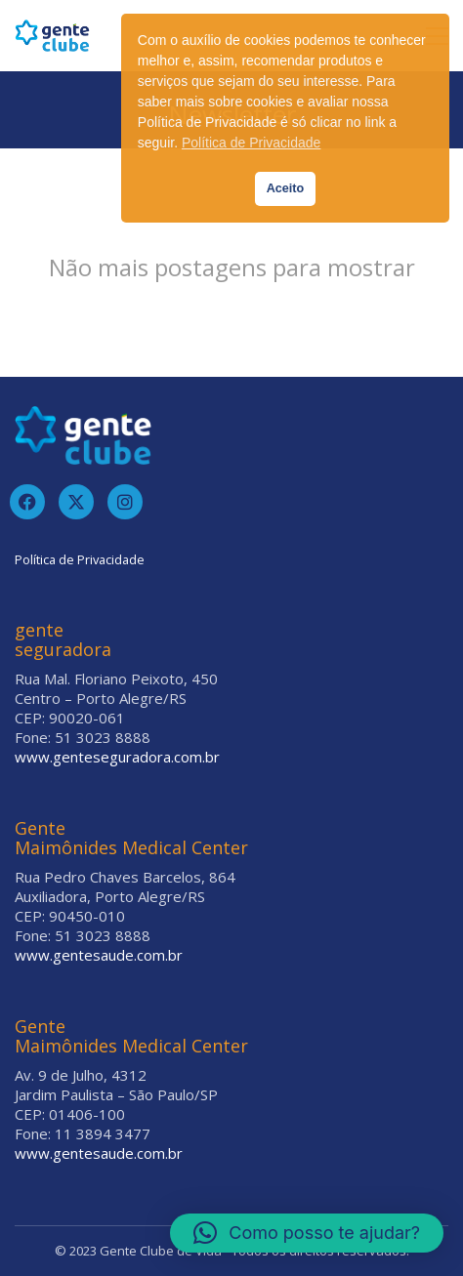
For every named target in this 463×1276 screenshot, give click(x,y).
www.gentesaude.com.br (99, 955)
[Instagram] (125, 501)
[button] (306, 1233)
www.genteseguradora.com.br (117, 756)
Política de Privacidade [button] (251, 142)
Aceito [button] (286, 188)
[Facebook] (27, 501)
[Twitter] (76, 501)
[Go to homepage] (52, 36)
